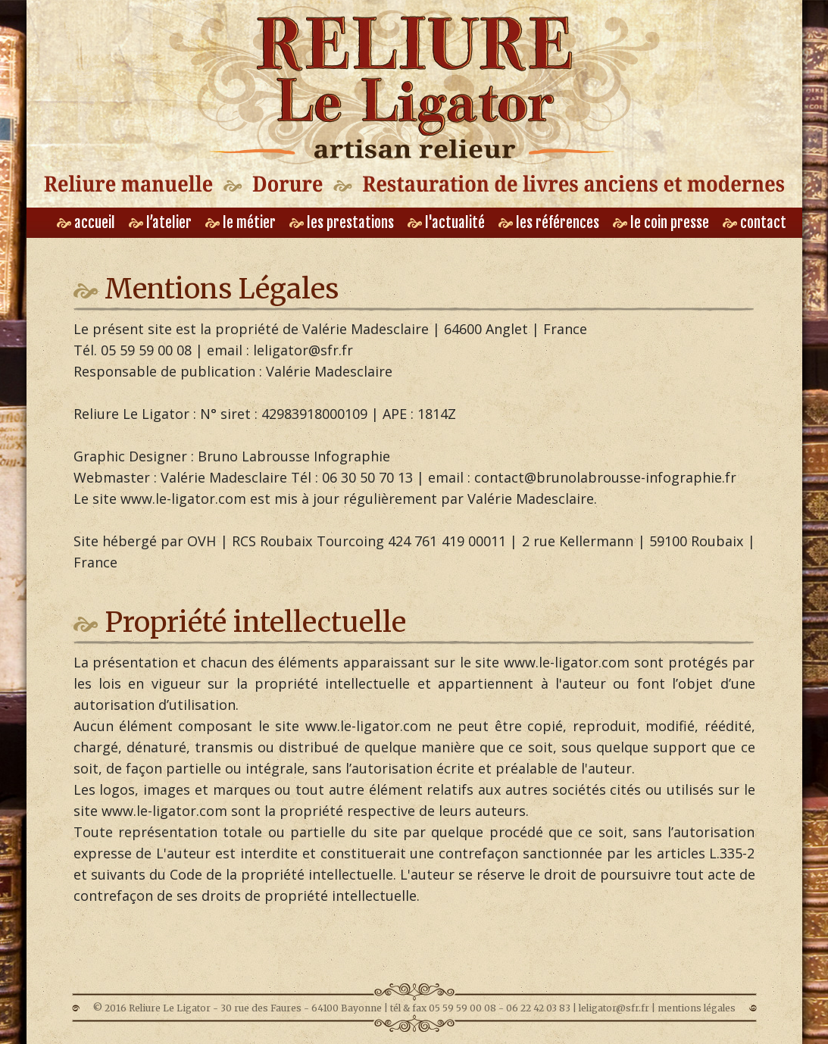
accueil (86, 223)
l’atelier (160, 223)
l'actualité (446, 223)
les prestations (341, 223)
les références (548, 223)
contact (754, 223)
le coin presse (661, 223)
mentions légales (697, 1008)
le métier (240, 223)
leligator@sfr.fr (614, 1008)
